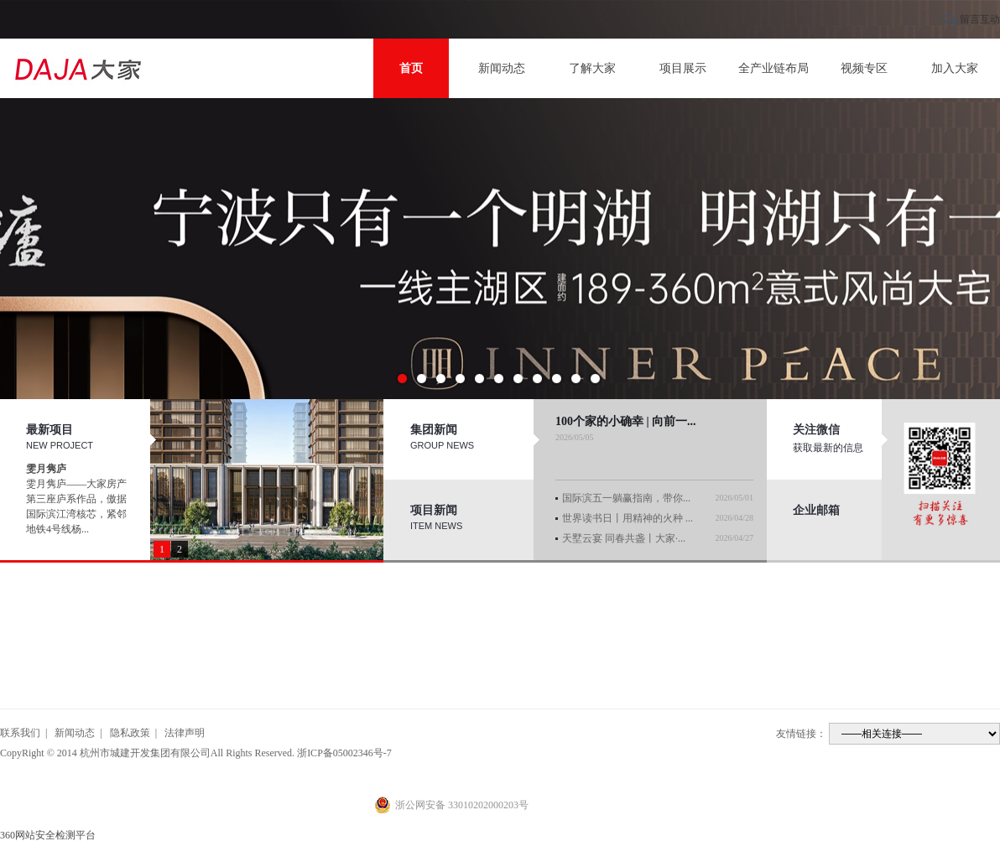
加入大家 (954, 68)
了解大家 (592, 68)
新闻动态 (501, 68)
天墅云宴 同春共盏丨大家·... (623, 538)
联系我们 (20, 733)
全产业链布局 (773, 68)
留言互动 (980, 19)
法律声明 (184, 733)
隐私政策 (130, 733)
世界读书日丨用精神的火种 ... (627, 518)
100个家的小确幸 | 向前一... (625, 421)
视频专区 (864, 68)
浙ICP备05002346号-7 (344, 753)
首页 (411, 68)
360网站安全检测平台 (48, 835)
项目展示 (682, 68)
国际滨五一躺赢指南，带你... (626, 498)
